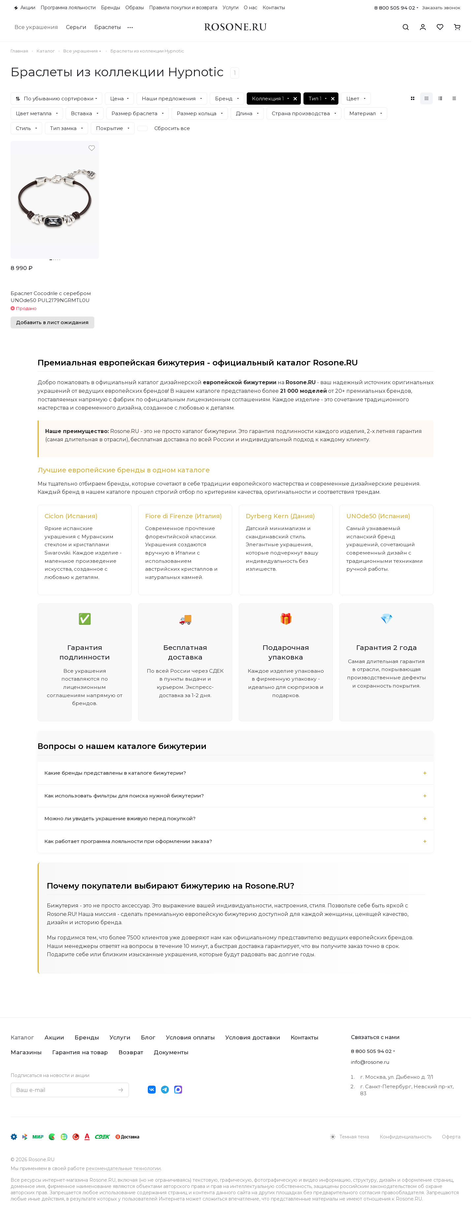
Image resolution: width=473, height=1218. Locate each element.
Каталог (22, 1037)
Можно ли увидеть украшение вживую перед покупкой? (123, 822)
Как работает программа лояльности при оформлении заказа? (133, 845)
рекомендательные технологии (123, 1168)
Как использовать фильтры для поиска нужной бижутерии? (128, 799)
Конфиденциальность (405, 1137)
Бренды (87, 1037)
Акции (54, 1037)
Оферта (451, 1137)
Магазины (26, 1052)
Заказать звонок (441, 7)
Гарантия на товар (80, 1052)
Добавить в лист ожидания (52, 322)
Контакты (304, 1037)
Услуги (120, 1037)
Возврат (130, 1052)
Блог (148, 1037)
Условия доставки (252, 1037)
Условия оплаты (190, 1037)
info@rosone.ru (370, 1062)
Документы (171, 1052)
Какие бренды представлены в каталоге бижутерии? (118, 776)
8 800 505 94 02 (394, 8)
